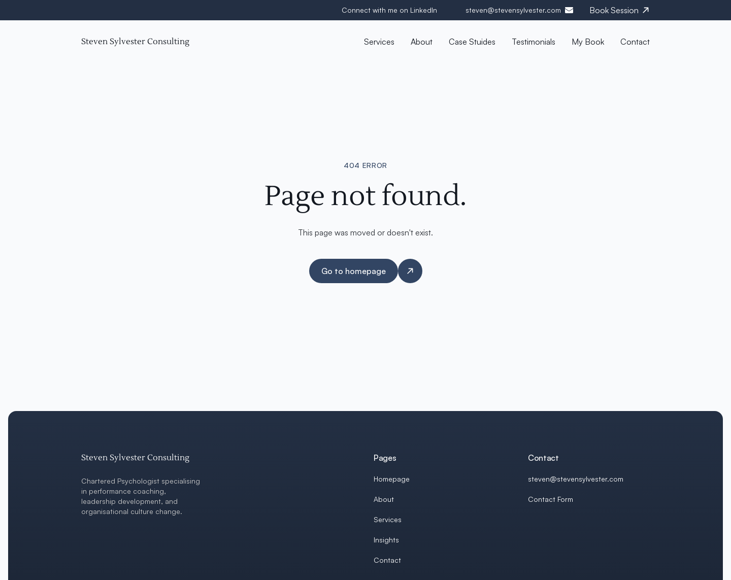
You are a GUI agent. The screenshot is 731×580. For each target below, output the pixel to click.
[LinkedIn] (532, 524)
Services (388, 519)
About (384, 499)
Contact (387, 560)
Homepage (392, 478)
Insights (386, 539)
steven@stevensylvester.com (513, 10)
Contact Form (550, 499)
